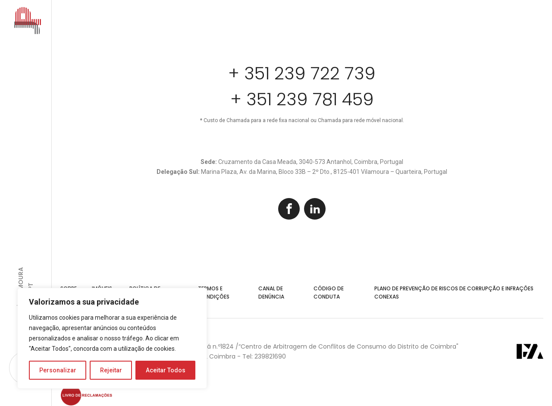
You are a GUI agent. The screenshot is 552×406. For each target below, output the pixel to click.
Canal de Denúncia (271, 292)
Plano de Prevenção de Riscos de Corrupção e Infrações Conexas (453, 292)
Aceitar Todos (165, 370)
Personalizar (57, 370)
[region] (112, 338)
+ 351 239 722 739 (302, 73)
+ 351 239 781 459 (302, 99)
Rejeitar (111, 370)
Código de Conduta (329, 292)
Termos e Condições (213, 292)
